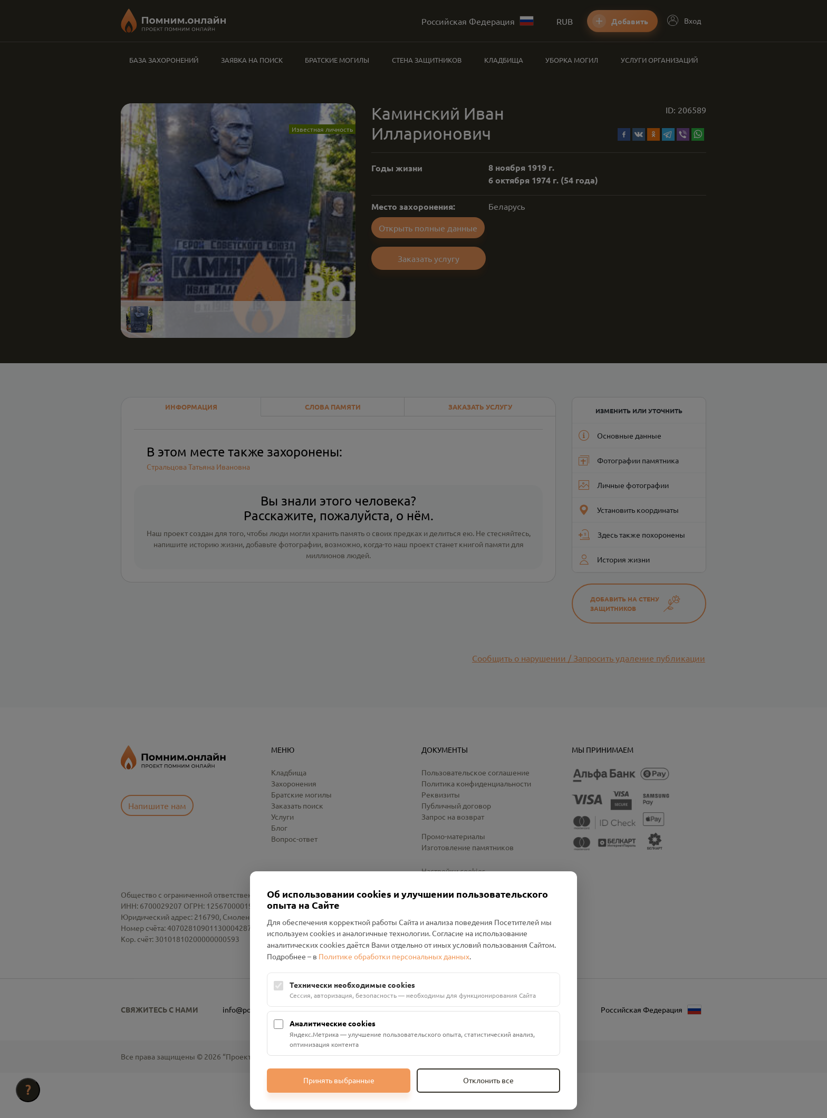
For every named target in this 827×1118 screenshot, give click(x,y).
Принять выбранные (338, 1080)
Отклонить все (488, 1080)
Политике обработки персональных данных (394, 956)
